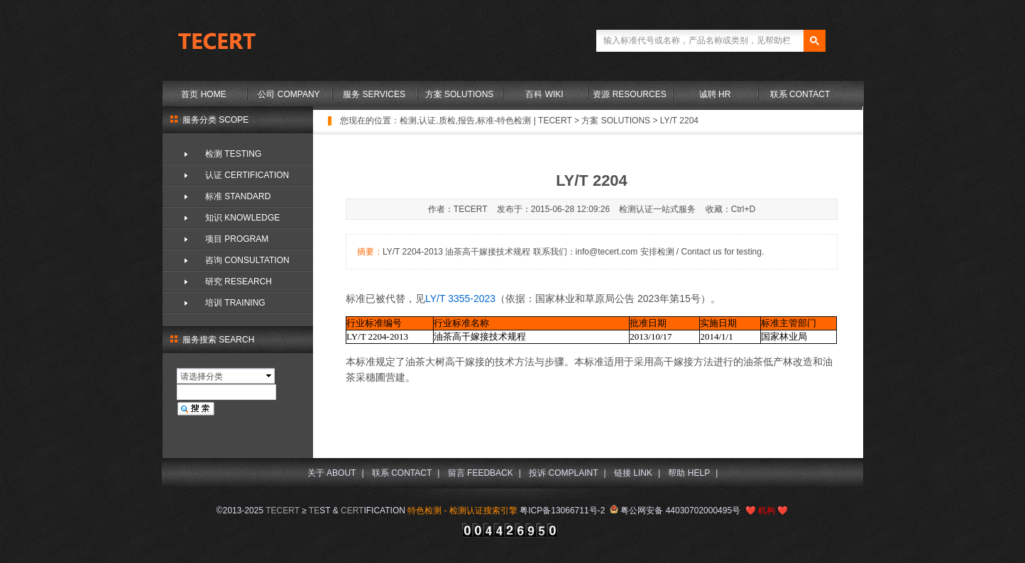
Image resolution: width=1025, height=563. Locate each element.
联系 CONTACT (800, 94)
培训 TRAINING (235, 303)
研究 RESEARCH (238, 281)
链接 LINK (633, 473)
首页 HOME (203, 94)
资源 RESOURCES (629, 94)
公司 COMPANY (288, 94)
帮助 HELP (689, 473)
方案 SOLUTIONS (459, 94)
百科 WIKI (544, 94)
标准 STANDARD (237, 196)
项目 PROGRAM (236, 239)
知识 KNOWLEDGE (242, 218)
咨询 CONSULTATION (247, 260)
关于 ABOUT (331, 473)
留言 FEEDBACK (480, 473)
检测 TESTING (233, 154)
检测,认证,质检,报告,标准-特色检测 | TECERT (486, 121)
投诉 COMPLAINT (563, 473)
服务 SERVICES (374, 94)
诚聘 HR (715, 94)
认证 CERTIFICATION (247, 175)
